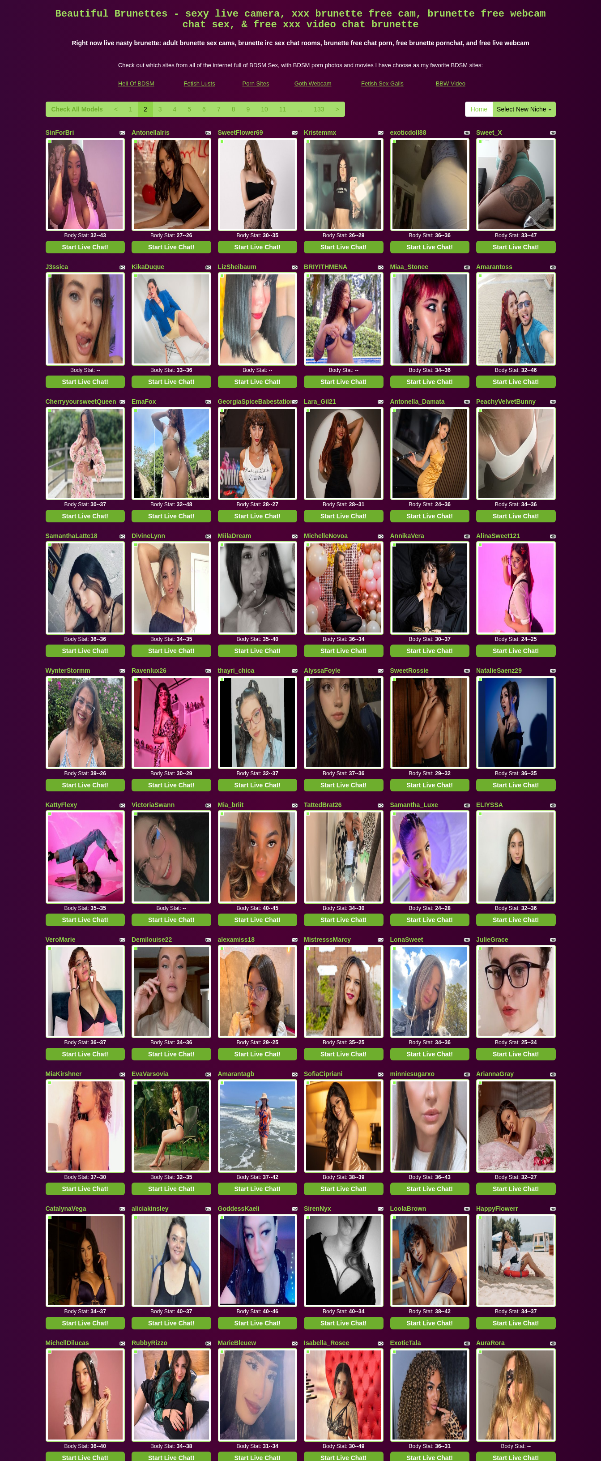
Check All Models (77, 109)
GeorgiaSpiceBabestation (256, 332)
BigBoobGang (411, 1230)
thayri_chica (236, 531)
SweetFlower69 (240, 132)
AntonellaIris (151, 132)
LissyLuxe (61, 1130)
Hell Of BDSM (136, 83)
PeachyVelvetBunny (506, 332)
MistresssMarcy (327, 731)
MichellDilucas (67, 1030)
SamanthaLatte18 (72, 432)
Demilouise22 (152, 731)
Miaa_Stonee (409, 232)
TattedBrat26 (323, 631)
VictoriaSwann (153, 631)
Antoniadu (491, 1130)
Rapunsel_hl (322, 1130)
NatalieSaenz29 (499, 531)
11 (282, 109)
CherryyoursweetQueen (81, 332)
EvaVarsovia (150, 831)
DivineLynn (148, 432)
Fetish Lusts (199, 83)
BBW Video (450, 83)
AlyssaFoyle (322, 531)
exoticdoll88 (408, 132)
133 (319, 109)
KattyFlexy (61, 631)
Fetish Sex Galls (382, 83)
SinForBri (60, 132)
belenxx (143, 1230)
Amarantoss (494, 232)
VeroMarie (61, 731)
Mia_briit (231, 631)
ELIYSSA (489, 631)
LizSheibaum (237, 232)
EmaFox (144, 332)
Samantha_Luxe (414, 631)
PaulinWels (320, 1230)
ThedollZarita (410, 1130)
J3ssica (57, 232)
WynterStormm (68, 531)
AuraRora (490, 1030)
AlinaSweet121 (498, 432)
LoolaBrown (408, 931)
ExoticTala (405, 1030)
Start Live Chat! (85, 212)
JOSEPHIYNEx (67, 1230)
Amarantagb (236, 831)
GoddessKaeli (239, 931)
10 (264, 109)
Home (479, 109)
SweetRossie (409, 531)
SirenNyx (317, 931)
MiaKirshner (64, 831)
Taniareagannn (498, 1230)
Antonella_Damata (417, 332)
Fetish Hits (333, 1448)
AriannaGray (495, 831)
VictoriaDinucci (241, 1130)
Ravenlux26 (149, 531)
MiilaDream (234, 432)
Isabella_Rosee (326, 1030)
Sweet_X (489, 132)
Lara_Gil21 (320, 332)
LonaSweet (406, 731)
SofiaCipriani (323, 831)
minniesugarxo (412, 831)
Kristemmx (320, 132)
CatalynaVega (66, 931)
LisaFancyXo (151, 1130)
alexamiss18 (236, 731)
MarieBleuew (237, 1030)
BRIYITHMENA (325, 232)
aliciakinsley (150, 931)
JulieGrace (492, 731)
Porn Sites (255, 83)
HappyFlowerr (497, 931)
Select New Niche (524, 109)
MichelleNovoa (326, 432)
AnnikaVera (407, 432)
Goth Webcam (313, 83)
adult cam (483, 1376)
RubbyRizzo (149, 1030)
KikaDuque (148, 232)
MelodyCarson (239, 1230)
